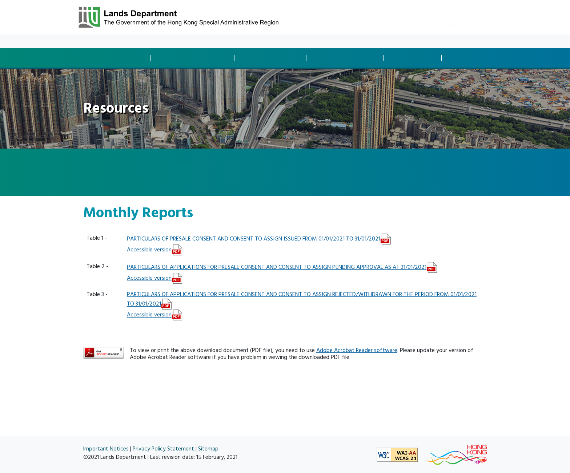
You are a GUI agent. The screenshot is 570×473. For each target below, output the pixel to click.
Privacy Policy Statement (163, 449)
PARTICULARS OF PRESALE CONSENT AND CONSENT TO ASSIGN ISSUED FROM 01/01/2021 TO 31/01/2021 (253, 239)
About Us (176, 41)
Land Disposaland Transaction (117, 57)
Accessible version (149, 250)
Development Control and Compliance (309, 159)
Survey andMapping (414, 57)
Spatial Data (474, 57)
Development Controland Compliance (194, 57)
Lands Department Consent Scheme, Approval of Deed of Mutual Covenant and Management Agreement (258, 168)
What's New (114, 41)
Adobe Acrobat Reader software (356, 350)
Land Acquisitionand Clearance (272, 57)
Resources (147, 41)
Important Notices (106, 449)
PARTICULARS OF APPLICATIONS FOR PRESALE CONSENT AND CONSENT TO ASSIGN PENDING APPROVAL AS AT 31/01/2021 (276, 267)
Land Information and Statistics (191, 159)
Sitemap (208, 449)
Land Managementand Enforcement (347, 57)
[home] (87, 159)
